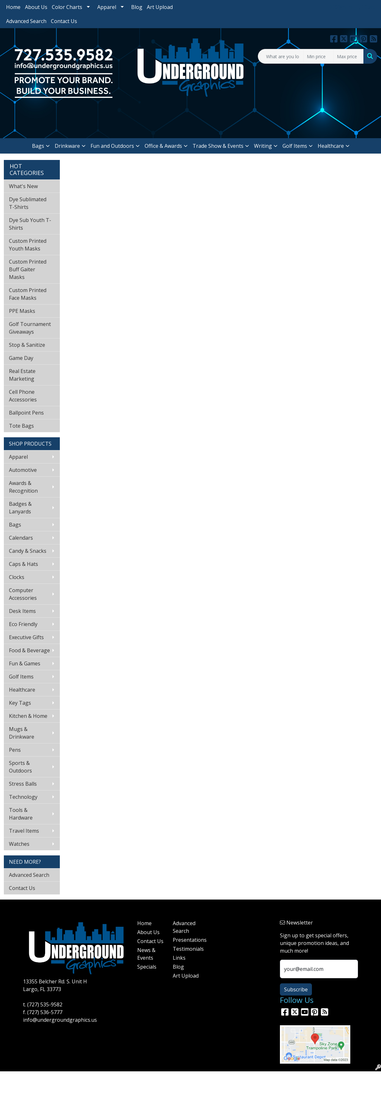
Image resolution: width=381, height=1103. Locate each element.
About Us (36, 7)
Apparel (106, 7)
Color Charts (67, 7)
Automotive (23, 469)
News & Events (146, 954)
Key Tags (20, 702)
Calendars (21, 537)
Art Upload (160, 7)
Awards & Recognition (23, 487)
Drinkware (67, 145)
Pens (15, 749)
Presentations (187, 939)
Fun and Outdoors (112, 145)
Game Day (21, 357)
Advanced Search (26, 21)
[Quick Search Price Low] (318, 56)
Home (13, 7)
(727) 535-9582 (44, 1004)
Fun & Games (24, 663)
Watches (19, 843)
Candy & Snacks (27, 550)
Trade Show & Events (218, 145)
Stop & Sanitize (27, 344)
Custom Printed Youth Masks (27, 244)
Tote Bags (21, 425)
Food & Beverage (29, 650)
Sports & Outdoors (20, 766)
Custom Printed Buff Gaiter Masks (27, 269)
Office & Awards (163, 145)
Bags (38, 145)
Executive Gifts (26, 637)
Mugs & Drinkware (21, 733)
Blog (136, 7)
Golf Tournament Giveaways (30, 328)
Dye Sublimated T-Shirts (27, 203)
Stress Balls (23, 783)
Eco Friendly (23, 624)
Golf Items (294, 145)
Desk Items (22, 611)
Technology (23, 796)
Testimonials (187, 948)
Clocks (16, 577)
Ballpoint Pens (26, 412)
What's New (23, 186)
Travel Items (24, 830)
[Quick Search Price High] (348, 56)
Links (179, 957)
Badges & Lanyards (20, 507)
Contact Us (64, 21)
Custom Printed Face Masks (27, 294)
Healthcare (331, 145)
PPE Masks (22, 310)
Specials (146, 966)
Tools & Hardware (21, 813)
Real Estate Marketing (22, 375)
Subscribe (296, 989)
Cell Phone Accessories (23, 395)
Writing (263, 145)
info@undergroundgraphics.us (60, 1019)
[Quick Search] (281, 56)
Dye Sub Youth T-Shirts (30, 224)
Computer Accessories (23, 594)
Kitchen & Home (28, 715)
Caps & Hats (23, 563)
